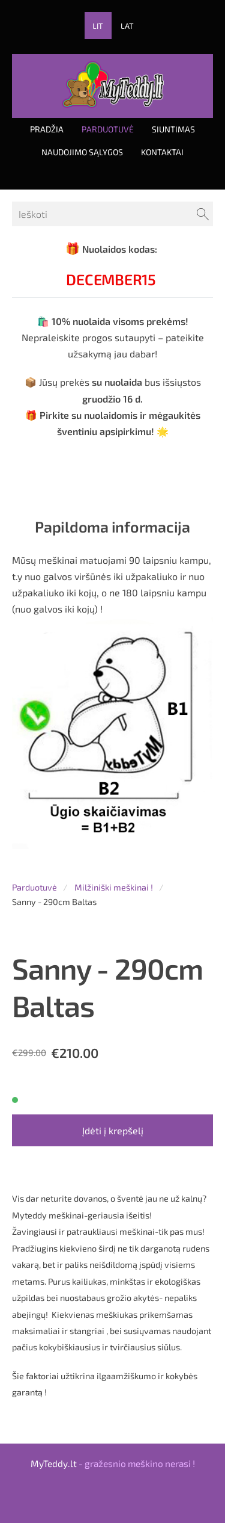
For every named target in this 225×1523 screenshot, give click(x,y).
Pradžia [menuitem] (47, 129)
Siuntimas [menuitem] (173, 129)
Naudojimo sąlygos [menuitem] (82, 152)
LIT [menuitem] (97, 26)
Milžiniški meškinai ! (113, 887)
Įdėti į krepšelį (112, 1130)
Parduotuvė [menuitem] (108, 129)
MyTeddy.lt (54, 1463)
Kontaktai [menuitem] (162, 152)
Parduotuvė (34, 887)
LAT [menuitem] (127, 26)
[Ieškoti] (112, 214)
